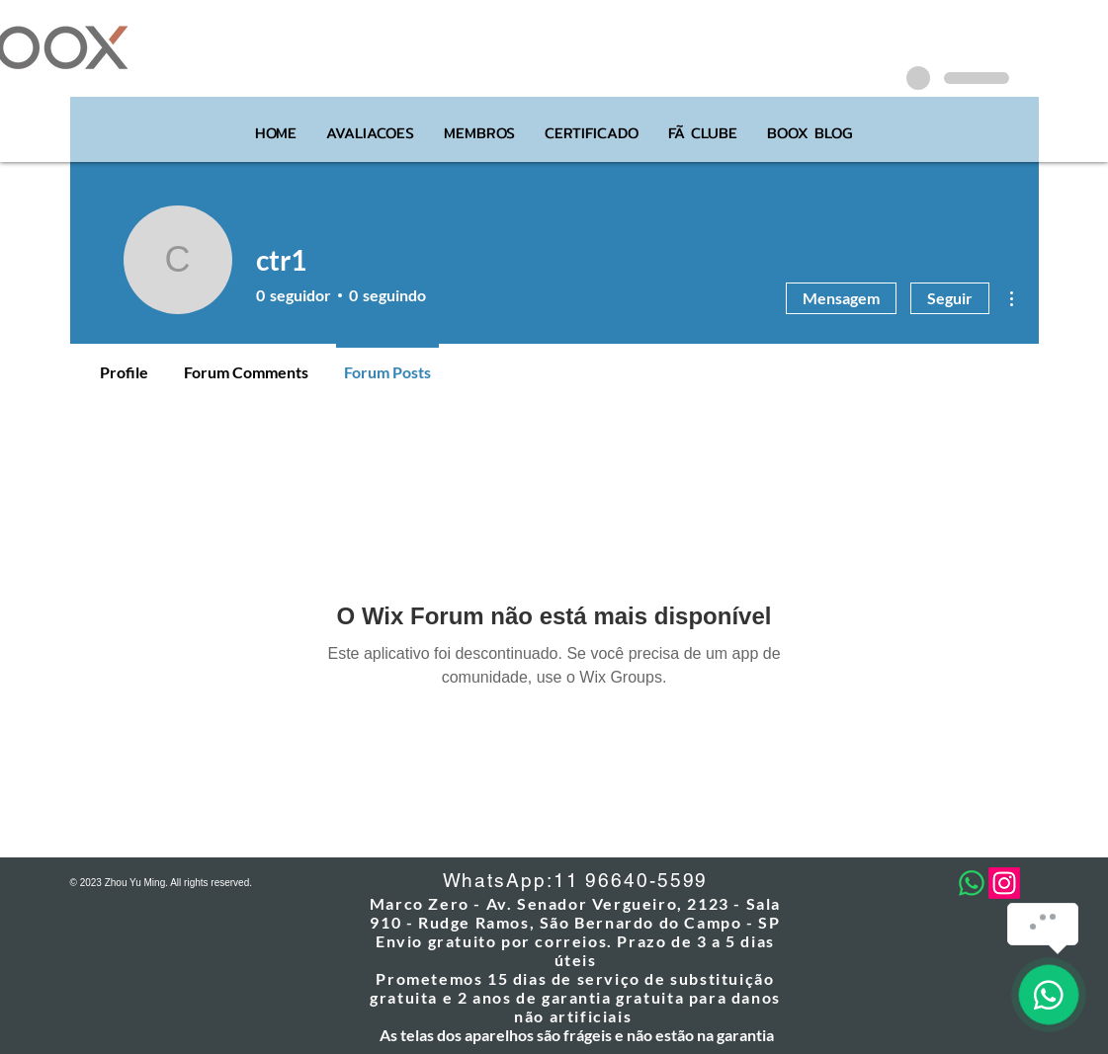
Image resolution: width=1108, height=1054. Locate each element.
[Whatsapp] (971, 883)
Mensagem (841, 297)
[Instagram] (1004, 883)
